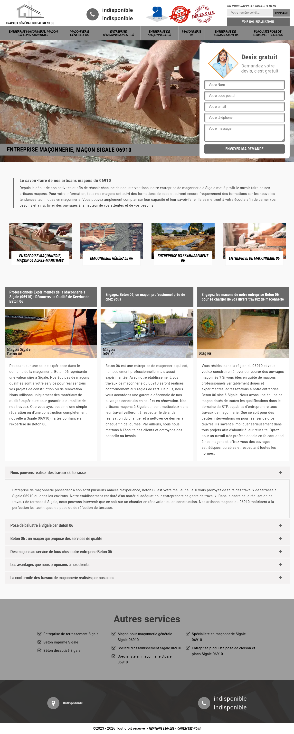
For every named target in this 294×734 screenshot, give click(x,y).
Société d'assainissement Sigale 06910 (149, 648)
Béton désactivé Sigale (62, 650)
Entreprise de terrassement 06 (225, 33)
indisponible (117, 10)
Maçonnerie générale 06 (79, 33)
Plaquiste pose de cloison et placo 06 (268, 33)
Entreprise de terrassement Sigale (71, 634)
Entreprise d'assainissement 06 (118, 33)
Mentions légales (161, 728)
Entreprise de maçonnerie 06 (159, 33)
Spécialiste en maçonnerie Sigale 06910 (144, 659)
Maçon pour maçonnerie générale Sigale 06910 (145, 637)
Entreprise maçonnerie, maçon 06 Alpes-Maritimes (33, 33)
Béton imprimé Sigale (61, 642)
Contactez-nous (189, 728)
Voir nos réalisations (258, 21)
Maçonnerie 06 (191, 33)
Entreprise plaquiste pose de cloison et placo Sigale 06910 (223, 651)
